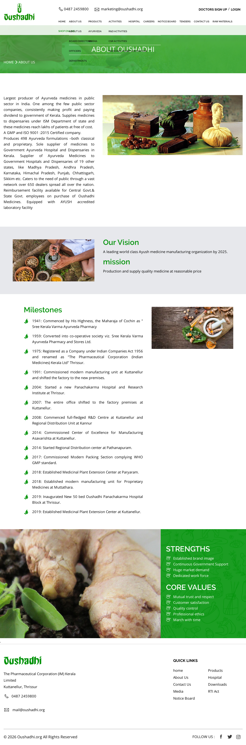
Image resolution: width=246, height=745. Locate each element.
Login (235, 9)
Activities (115, 21)
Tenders (185, 21)
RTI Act (213, 691)
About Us (75, 21)
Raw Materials (222, 21)
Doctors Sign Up (213, 9)
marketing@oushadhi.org (122, 8)
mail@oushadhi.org (28, 709)
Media (178, 691)
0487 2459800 (76, 8)
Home (9, 62)
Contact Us (201, 21)
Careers (148, 21)
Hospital (134, 21)
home (62, 21)
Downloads (217, 684)
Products (95, 21)
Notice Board (167, 21)
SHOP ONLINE (66, 31)
